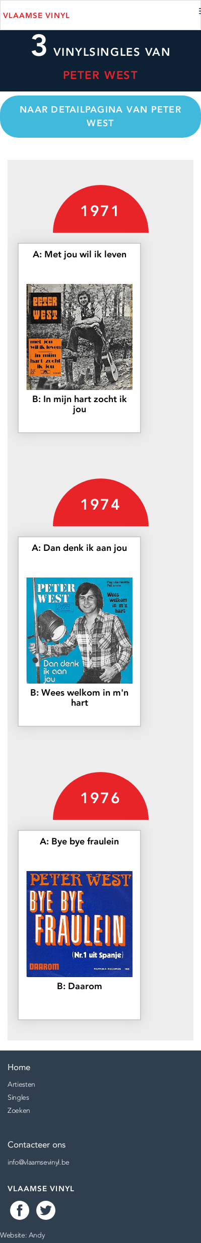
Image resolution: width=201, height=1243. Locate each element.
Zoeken (19, 1110)
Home (19, 1067)
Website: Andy (22, 1234)
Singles (18, 1097)
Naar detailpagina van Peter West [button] (100, 116)
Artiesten (21, 1084)
